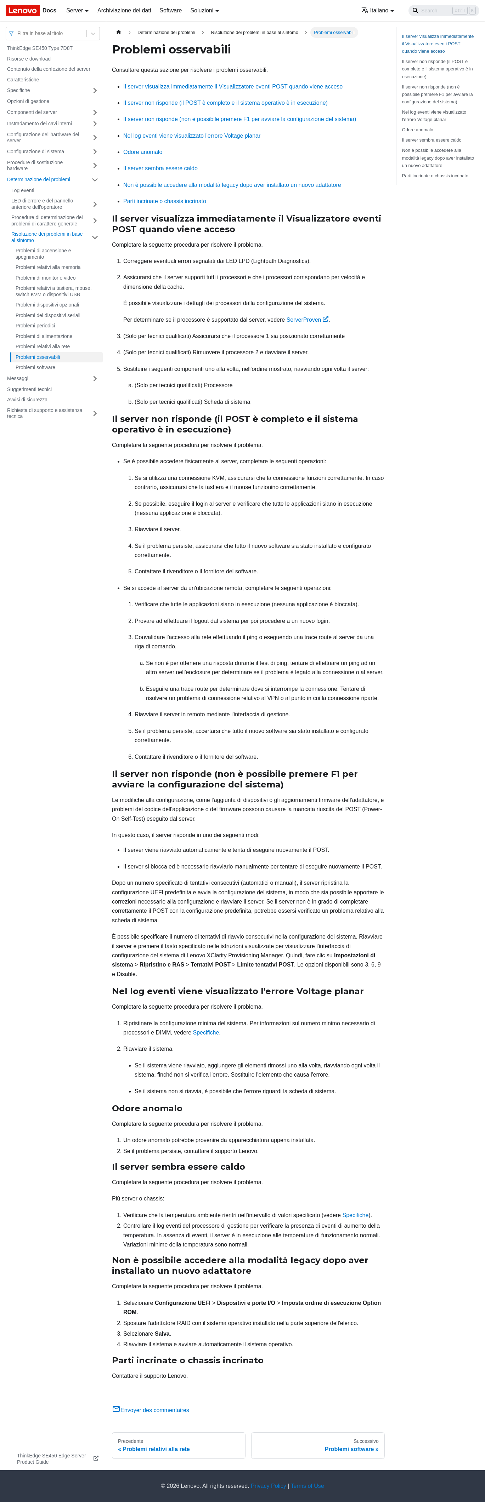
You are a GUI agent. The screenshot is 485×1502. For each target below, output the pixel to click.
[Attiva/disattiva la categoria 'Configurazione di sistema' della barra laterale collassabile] (95, 151)
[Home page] (118, 32)
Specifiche (18, 90)
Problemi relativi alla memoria (48, 267)
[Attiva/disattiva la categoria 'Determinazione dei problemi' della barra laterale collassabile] (95, 179)
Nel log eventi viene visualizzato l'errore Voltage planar (191, 136)
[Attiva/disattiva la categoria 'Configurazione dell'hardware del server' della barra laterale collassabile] (95, 138)
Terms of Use (307, 1486)
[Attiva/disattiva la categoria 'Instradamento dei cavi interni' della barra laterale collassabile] (95, 124)
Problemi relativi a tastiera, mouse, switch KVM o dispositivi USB (54, 291)
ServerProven (308, 320)
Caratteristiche (23, 79)
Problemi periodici (35, 325)
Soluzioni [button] (201, 10)
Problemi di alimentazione (44, 336)
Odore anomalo (142, 152)
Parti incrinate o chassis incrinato (164, 201)
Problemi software (35, 367)
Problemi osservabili (38, 357)
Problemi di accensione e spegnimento (43, 254)
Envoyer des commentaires (150, 1410)
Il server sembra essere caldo (160, 168)
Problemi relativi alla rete (43, 346)
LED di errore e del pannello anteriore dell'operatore (42, 204)
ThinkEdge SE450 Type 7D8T (40, 48)
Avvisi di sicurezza (27, 399)
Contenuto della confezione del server (48, 69)
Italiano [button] (375, 10)
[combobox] (18, 33)
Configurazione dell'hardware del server (43, 138)
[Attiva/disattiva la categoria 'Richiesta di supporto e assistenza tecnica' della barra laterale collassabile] (95, 413)
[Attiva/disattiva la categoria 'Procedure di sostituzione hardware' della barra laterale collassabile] (95, 165)
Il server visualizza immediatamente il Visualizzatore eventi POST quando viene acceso (233, 87)
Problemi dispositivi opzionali (47, 305)
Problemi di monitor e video (46, 278)
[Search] (443, 10)
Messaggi (17, 378)
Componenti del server (32, 112)
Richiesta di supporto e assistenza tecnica (44, 413)
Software (170, 10)
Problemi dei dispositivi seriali (48, 315)
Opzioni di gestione (28, 101)
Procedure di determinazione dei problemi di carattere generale (47, 220)
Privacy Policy (268, 1486)
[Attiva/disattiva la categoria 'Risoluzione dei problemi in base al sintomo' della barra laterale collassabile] (95, 237)
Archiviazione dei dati (124, 10)
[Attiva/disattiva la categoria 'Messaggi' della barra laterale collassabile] (95, 378)
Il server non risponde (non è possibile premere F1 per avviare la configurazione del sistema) (239, 119)
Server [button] (74, 10)
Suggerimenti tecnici (29, 389)
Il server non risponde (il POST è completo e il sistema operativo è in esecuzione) (225, 103)
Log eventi (22, 190)
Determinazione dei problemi (38, 179)
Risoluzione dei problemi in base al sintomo (47, 237)
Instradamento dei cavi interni (39, 123)
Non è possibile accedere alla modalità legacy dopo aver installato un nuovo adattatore (232, 185)
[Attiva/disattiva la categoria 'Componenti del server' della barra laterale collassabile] (95, 112)
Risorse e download (29, 59)
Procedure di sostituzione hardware (35, 166)
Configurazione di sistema (35, 151)
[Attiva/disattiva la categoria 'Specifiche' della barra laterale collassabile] (95, 90)
